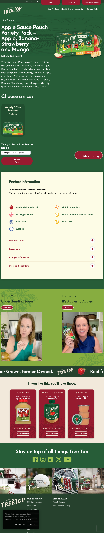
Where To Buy (93, 9)
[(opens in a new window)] (13, 480)
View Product (23, 434)
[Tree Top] (10, 8)
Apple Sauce (32, 509)
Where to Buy (88, 155)
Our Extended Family (61, 506)
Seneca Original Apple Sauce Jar (23, 397)
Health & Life (67, 9)
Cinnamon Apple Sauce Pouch (52, 397)
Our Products (53, 9)
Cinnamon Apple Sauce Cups (81, 397)
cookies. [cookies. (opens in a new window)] (24, 514)
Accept (39, 524)
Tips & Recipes (59, 502)
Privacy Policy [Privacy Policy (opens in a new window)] (27, 524)
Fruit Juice (31, 506)
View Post (7, 307)
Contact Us (34, 2)
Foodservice (71, 2)
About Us (79, 9)
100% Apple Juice (34, 502)
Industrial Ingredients (91, 2)
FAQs (26, 2)
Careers (50, 2)
